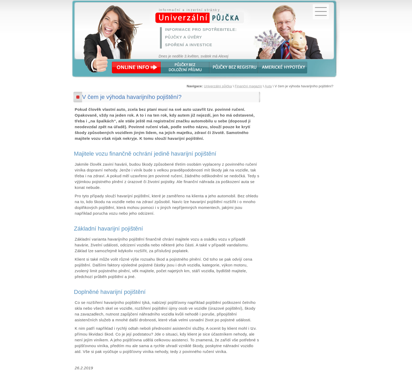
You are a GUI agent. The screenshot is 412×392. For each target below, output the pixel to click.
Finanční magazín (248, 86)
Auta (268, 86)
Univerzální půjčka (218, 86)
